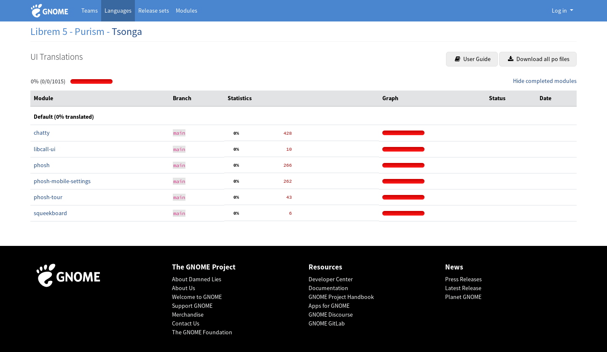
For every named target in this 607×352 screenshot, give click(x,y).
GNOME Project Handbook (341, 297)
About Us (183, 288)
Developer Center (331, 279)
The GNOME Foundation (202, 332)
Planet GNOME (463, 297)
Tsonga (127, 31)
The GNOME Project (204, 267)
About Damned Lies (196, 279)
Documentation (328, 288)
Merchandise (188, 314)
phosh (42, 165)
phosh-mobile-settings (62, 181)
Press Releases (463, 279)
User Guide (473, 59)
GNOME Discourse (331, 314)
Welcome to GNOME (197, 297)
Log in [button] (560, 10)
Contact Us (185, 323)
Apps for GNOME (329, 305)
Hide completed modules (545, 81)
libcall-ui (44, 149)
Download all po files (538, 59)
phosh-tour (48, 197)
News (454, 267)
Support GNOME (192, 305)
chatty (42, 132)
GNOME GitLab (327, 323)
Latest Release (463, 288)
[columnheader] (99, 99)
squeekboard (50, 213)
